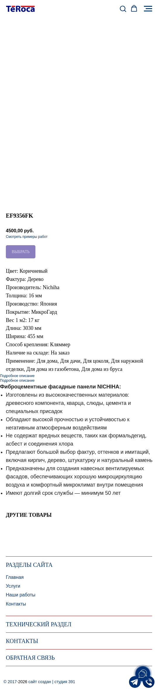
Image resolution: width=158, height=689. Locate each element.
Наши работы (20, 594)
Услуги (13, 586)
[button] (122, 8)
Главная (15, 577)
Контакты (16, 603)
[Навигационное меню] (148, 9)
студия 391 (64, 681)
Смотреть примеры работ (26, 237)
